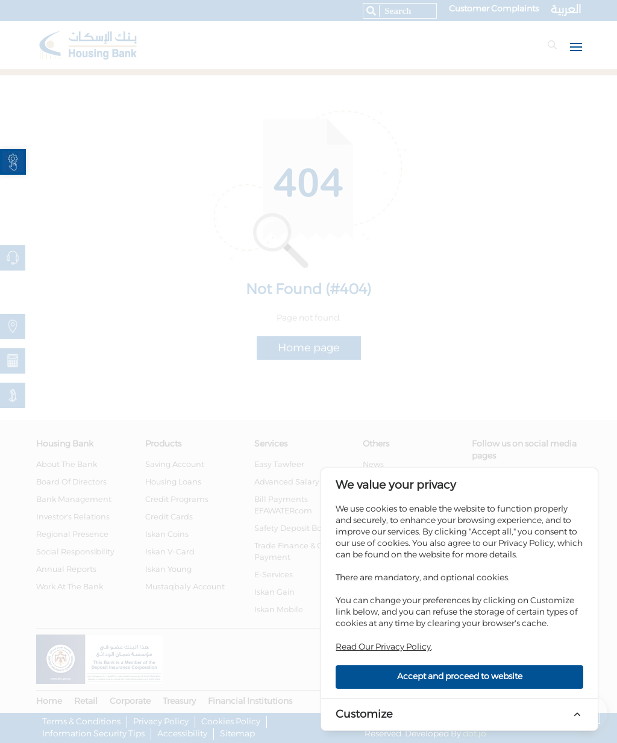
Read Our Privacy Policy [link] (383, 647)
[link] (13, 162)
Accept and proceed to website (459, 676)
